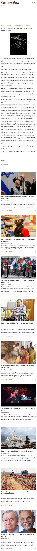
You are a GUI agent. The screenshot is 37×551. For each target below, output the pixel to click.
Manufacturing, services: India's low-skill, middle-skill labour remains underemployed (18, 240)
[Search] (32, 2)
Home (2, 25)
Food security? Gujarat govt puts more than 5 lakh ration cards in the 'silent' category (17, 366)
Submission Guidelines (18, 25)
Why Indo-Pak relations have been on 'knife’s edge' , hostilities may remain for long (17, 281)
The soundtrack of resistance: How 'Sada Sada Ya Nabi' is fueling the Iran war (18, 409)
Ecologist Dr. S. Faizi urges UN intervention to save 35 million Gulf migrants (17, 535)
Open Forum (9, 25)
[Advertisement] (18, 15)
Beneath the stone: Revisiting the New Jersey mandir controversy (17, 451)
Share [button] (33, 156)
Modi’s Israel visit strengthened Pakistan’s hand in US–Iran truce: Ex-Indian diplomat (18, 197)
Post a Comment (4, 164)
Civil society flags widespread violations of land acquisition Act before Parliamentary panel (16, 493)
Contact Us (28, 25)
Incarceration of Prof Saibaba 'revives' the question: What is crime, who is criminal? (17, 324)
